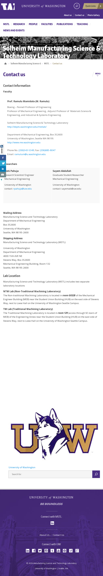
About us (68, 15)
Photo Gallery (94, 15)
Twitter (41, 550)
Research (19, 24)
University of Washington (12, 6)
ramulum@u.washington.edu (30, 154)
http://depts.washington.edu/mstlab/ (27, 126)
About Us (44, 534)
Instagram (47, 550)
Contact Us (58, 534)
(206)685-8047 (48, 150)
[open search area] (77, 6)
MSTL (6, 24)
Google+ (78, 550)
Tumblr (53, 550)
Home (5, 63)
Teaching (82, 24)
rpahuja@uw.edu (22, 188)
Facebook (35, 550)
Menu (97, 73)
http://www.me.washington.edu (24, 142)
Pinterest (65, 550)
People (33, 24)
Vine (72, 550)
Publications (65, 24)
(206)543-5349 (26, 150)
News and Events (14, 30)
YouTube (59, 550)
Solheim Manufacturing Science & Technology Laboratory (27, 63)
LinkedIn (53, 523)
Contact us (79, 15)
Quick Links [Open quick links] (93, 6)
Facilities (47, 24)
